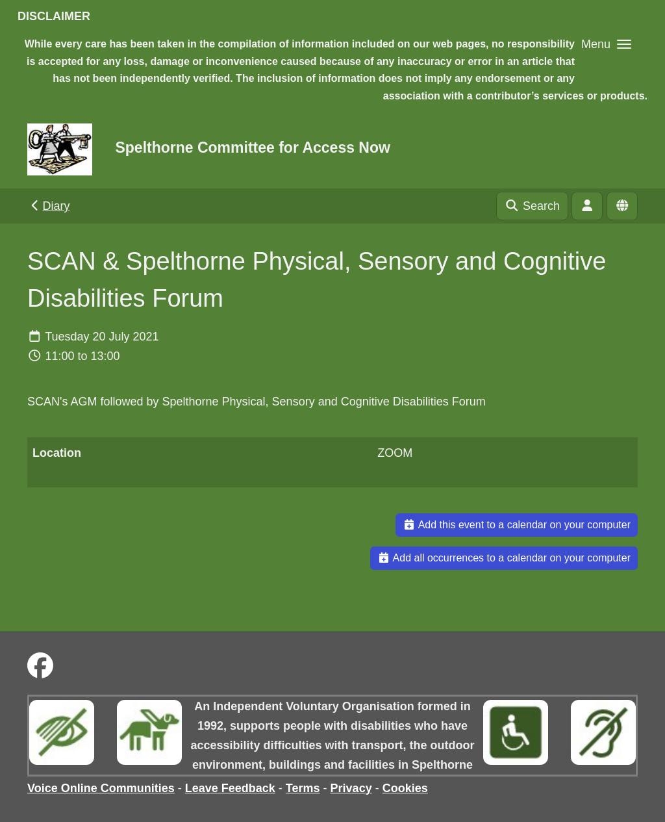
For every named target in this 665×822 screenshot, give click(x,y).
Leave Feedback (230, 788)
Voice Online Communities (101, 788)
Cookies (405, 788)
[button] (606, 44)
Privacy (351, 788)
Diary (49, 205)
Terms (303, 788)
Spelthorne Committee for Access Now (252, 147)
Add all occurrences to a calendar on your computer (504, 557)
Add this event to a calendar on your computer (517, 524)
